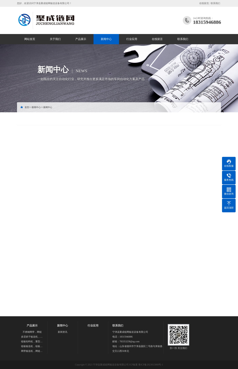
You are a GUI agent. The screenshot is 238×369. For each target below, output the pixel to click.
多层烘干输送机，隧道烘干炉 (32, 336)
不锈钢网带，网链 (32, 332)
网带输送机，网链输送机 (32, 351)
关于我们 (55, 39)
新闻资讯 (62, 332)
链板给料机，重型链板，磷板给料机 (32, 341)
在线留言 (204, 3)
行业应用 (131, 39)
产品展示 (80, 39)
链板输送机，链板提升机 (32, 346)
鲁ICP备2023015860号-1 (150, 364)
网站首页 (29, 39)
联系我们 (215, 3)
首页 (27, 107)
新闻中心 (106, 39)
